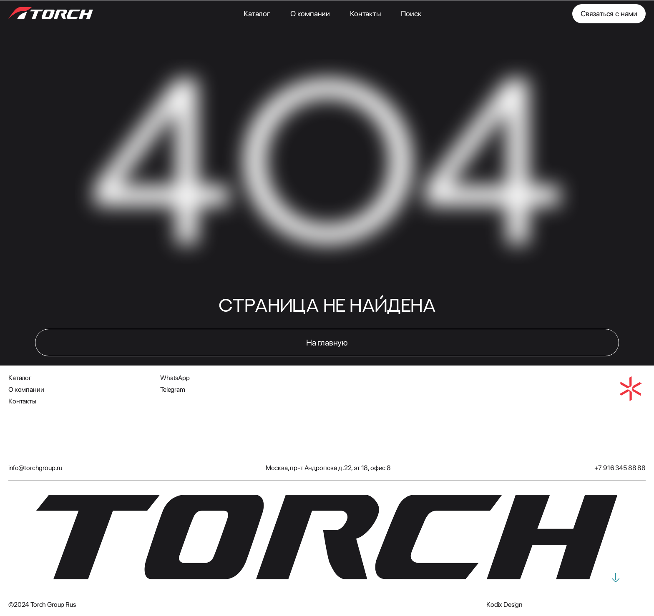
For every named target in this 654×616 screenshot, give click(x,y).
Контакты (365, 13)
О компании (310, 13)
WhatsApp (175, 378)
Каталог (257, 13)
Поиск (411, 13)
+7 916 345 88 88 (620, 468)
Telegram (172, 389)
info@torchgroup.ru (35, 468)
